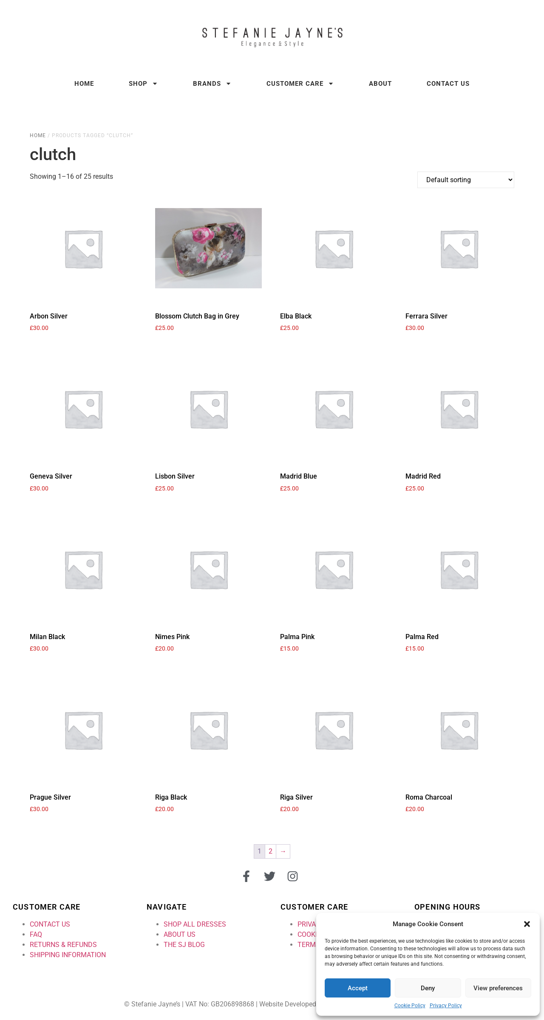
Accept (358, 988)
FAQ (36, 934)
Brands (212, 83)
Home (84, 83)
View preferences (498, 988)
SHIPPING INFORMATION (68, 955)
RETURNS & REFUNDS (63, 945)
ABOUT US (180, 934)
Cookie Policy (409, 1006)
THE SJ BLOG (184, 945)
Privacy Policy (446, 1006)
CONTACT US (50, 924)
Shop (143, 83)
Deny (428, 988)
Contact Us (448, 83)
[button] (527, 924)
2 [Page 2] (270, 851)
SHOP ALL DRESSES (195, 924)
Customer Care (300, 83)
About (380, 83)
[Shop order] (465, 180)
